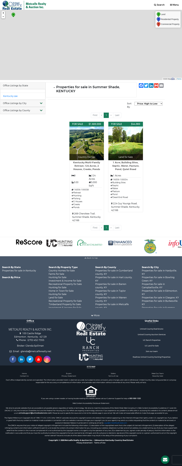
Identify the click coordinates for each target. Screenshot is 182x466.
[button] (22, 103)
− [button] (3, 16)
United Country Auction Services (152, 334)
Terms (179, 79)
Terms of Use (113, 376)
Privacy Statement (69, 376)
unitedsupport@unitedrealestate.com (35, 413)
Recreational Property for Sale (65, 284)
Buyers (68, 373)
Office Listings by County (16, 110)
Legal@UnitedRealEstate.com (115, 423)
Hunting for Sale (57, 277)
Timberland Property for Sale (65, 304)
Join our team (152, 351)
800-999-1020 (135, 398)
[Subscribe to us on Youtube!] (38, 359)
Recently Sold (157, 376)
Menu (174, 4)
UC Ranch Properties (151, 340)
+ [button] (3, 13)
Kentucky (10, 96)
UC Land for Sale (152, 346)
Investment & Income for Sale (65, 280)
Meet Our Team (158, 373)
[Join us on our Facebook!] (12, 359)
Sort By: (129, 105)
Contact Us (24, 376)
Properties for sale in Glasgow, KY (160, 297)
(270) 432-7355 (35, 340)
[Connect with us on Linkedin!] (21, 359)
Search (159, 4)
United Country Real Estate (151, 329)
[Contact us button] (165, 459)
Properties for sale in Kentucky (19, 270)
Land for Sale (56, 297)
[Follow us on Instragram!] (47, 359)
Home (24, 373)
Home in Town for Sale (61, 290)
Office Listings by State (15, 85)
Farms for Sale (56, 274)
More (95, 315)
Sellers (113, 373)
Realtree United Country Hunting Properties (151, 357)
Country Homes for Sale (62, 270)
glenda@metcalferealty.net (36, 351)
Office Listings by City (14, 103)
